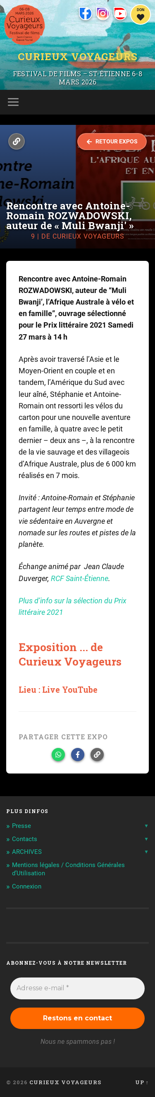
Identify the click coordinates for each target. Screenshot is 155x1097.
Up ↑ (142, 1082)
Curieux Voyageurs (78, 56)
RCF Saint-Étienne (79, 578)
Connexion (26, 886)
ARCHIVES (27, 852)
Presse (21, 826)
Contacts (24, 839)
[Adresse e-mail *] (77, 988)
